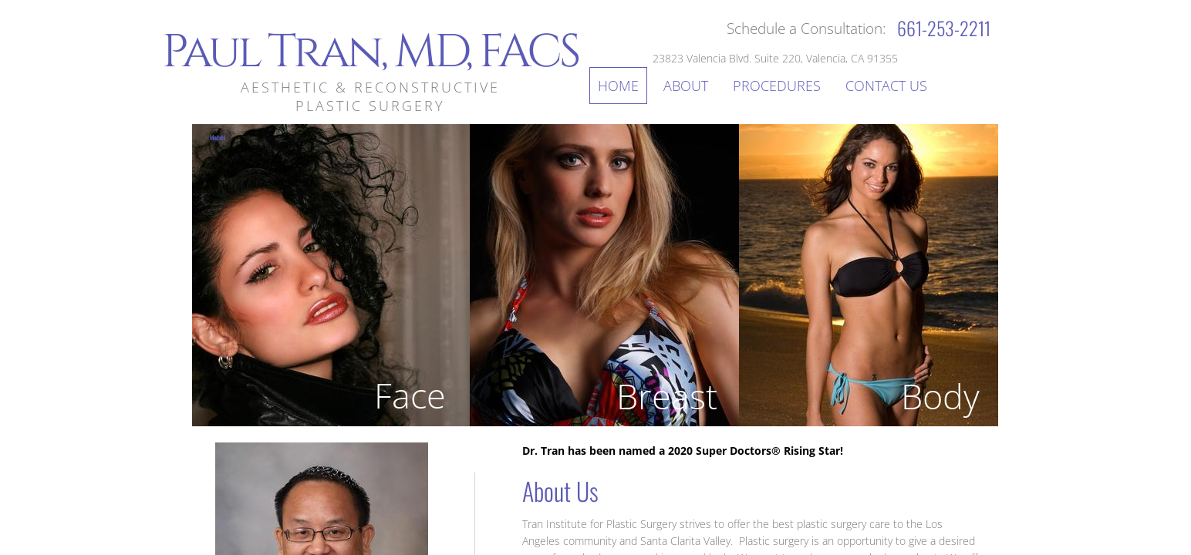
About (685, 85)
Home (618, 85)
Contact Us (886, 85)
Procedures (777, 85)
